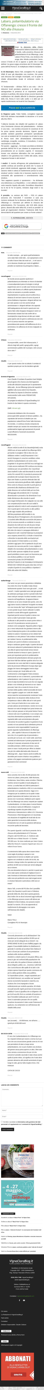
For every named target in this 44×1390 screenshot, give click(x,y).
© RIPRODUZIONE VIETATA (22, 218)
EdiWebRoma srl (24, 1284)
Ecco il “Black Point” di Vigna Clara (20, 1217)
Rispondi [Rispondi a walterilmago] (10, 766)
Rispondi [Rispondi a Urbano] (10, 355)
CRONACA (4, 17)
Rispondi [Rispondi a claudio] (10, 371)
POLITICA (17, 17)
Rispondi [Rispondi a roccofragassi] (10, 334)
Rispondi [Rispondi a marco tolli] (10, 927)
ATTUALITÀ (9, 13)
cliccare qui (16, 408)
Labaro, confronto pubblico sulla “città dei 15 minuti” (27, 1247)
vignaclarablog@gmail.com (25, 1296)
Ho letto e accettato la (21, 1123)
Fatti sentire (5, 1318)
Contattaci (4, 1321)
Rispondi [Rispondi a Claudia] (10, 1012)
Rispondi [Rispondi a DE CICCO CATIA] (10, 1075)
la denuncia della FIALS (31, 47)
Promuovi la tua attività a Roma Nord (12, 1335)
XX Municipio (35, 233)
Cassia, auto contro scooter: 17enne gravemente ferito (24, 1243)
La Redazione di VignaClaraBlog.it (12, 1314)
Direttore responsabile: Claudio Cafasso (13, 1324)
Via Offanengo (26, 233)
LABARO (11, 17)
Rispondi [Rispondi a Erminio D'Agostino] (10, 439)
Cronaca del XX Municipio (13, 233)
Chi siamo (4, 1311)
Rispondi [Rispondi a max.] (10, 270)
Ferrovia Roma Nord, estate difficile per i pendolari (21, 1251)
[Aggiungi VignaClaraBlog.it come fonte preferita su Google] (22, 226)
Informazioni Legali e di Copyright (11, 1345)
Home (2, 13)
